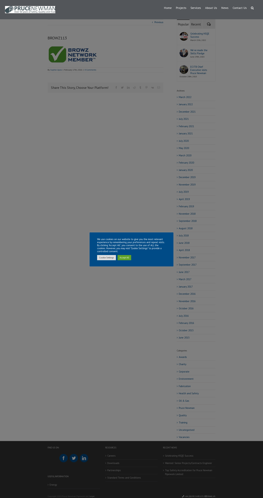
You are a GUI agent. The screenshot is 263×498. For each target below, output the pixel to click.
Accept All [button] (124, 257)
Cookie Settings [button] (106, 257)
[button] (252, 7)
